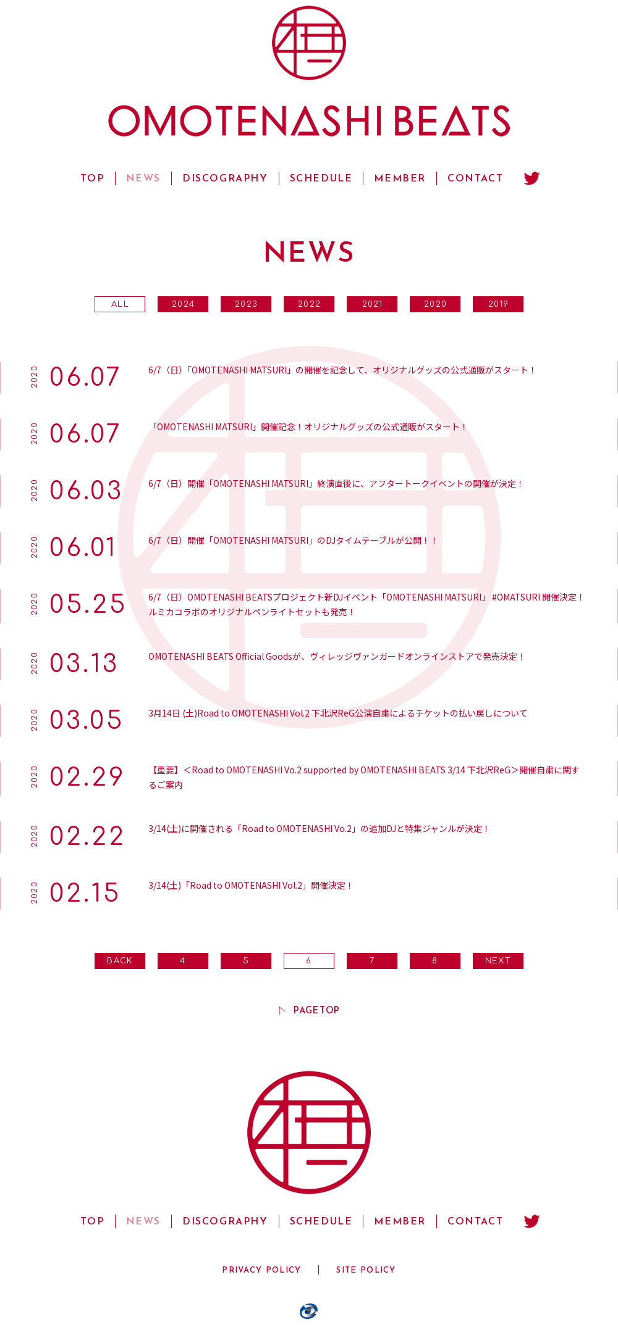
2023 (246, 304)
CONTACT (475, 179)
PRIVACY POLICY (261, 1270)
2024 (183, 304)
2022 (309, 304)
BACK (119, 961)
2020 (435, 304)
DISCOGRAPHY (225, 179)
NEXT (498, 961)
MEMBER (400, 179)
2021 (372, 304)
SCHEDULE (321, 179)
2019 (498, 304)
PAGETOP (317, 1011)
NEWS (143, 179)
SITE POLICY (366, 1270)
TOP (92, 179)
